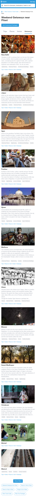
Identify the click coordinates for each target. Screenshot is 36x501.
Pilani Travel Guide (6, 493)
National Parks (9, 300)
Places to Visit (13, 69)
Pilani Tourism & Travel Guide (11, 11)
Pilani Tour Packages (20, 493)
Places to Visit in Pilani (26, 485)
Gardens (15, 471)
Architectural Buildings (23, 66)
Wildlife (3, 379)
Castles (10, 104)
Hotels (19, 31)
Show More (18, 481)
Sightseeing (4, 66)
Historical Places (13, 66)
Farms (19, 339)
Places (12, 31)
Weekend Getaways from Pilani (9, 485)
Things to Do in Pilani (22, 489)
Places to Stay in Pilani (7, 489)
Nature (31, 66)
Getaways (28, 31)
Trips (5, 31)
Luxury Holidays (17, 181)
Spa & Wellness (26, 181)
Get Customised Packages (10, 25)
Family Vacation (26, 339)
